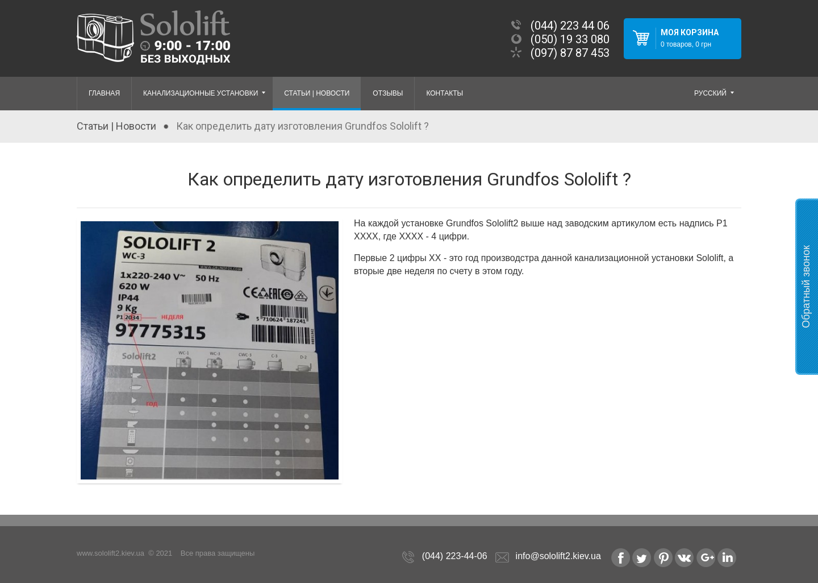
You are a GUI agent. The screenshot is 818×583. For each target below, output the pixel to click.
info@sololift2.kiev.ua (558, 556)
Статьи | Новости (316, 93)
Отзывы (388, 93)
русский (715, 93)
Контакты (444, 93)
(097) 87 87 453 (570, 53)
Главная (104, 93)
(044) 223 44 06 (570, 25)
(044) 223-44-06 (454, 556)
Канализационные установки (205, 93)
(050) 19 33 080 (570, 39)
